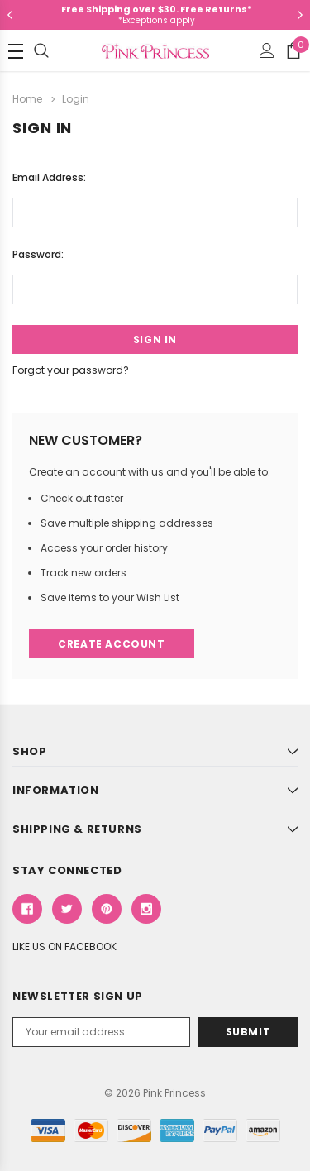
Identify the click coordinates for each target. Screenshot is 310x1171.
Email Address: (49, 177)
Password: (38, 254)
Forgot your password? (70, 370)
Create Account (111, 644)
